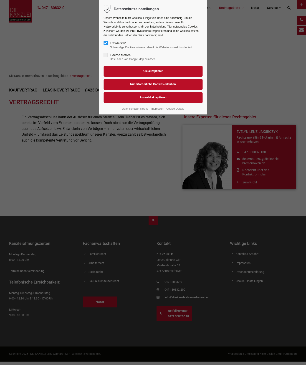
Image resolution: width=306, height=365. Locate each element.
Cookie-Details (175, 108)
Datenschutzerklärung (135, 108)
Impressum (157, 108)
